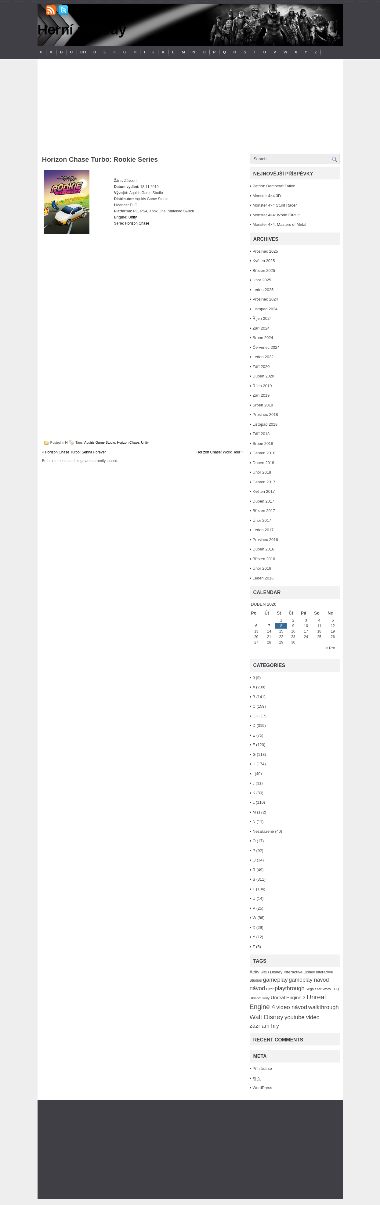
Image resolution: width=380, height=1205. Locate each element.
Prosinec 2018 (265, 414)
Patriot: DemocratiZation (274, 186)
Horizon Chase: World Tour (219, 452)
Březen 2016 (264, 559)
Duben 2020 (263, 376)
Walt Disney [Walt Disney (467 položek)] (267, 1016)
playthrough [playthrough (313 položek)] (290, 988)
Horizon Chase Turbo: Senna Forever (75, 452)
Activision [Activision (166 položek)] (259, 971)
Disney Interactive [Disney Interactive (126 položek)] (286, 972)
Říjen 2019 (262, 386)
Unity (132, 217)
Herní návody (82, 30)
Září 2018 (261, 433)
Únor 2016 (262, 568)
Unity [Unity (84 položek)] (266, 998)
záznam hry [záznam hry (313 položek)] (264, 1026)
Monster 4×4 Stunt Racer (275, 205)
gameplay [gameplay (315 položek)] (275, 979)
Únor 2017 (262, 520)
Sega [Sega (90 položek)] (310, 989)
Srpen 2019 (263, 405)
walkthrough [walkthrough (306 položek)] (323, 1007)
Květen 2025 (264, 260)
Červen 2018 (264, 453)
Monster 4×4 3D (267, 195)
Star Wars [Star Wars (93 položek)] (323, 989)
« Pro (330, 648)
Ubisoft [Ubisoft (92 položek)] (255, 998)
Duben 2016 (263, 549)
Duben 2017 (263, 501)
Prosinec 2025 (265, 251)
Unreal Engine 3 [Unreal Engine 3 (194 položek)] (288, 997)
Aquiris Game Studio (99, 442)
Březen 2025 (264, 270)
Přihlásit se (262, 1068)
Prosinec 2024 (265, 299)
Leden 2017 (263, 530)
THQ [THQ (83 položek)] (335, 989)
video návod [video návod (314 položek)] (291, 1007)
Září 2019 (261, 395)
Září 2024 (261, 328)
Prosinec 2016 (265, 539)
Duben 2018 (263, 462)
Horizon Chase (137, 223)
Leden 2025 (263, 289)
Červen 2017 (264, 482)
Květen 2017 (264, 491)
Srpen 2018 (263, 443)
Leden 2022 (263, 357)
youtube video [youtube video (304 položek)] (302, 1017)
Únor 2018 (262, 472)
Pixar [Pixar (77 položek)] (269, 989)
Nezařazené (263, 831)
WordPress (262, 1087)
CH (83, 52)
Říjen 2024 (262, 318)
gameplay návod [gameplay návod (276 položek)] (309, 980)
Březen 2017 (264, 510)
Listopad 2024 (265, 309)
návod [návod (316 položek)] (257, 988)
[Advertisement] (190, 105)
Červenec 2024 (266, 347)
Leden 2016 (263, 578)
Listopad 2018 (265, 424)
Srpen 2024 (263, 337)
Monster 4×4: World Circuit (276, 215)
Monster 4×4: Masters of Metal (279, 224)
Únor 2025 (262, 280)
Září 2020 (261, 366)
